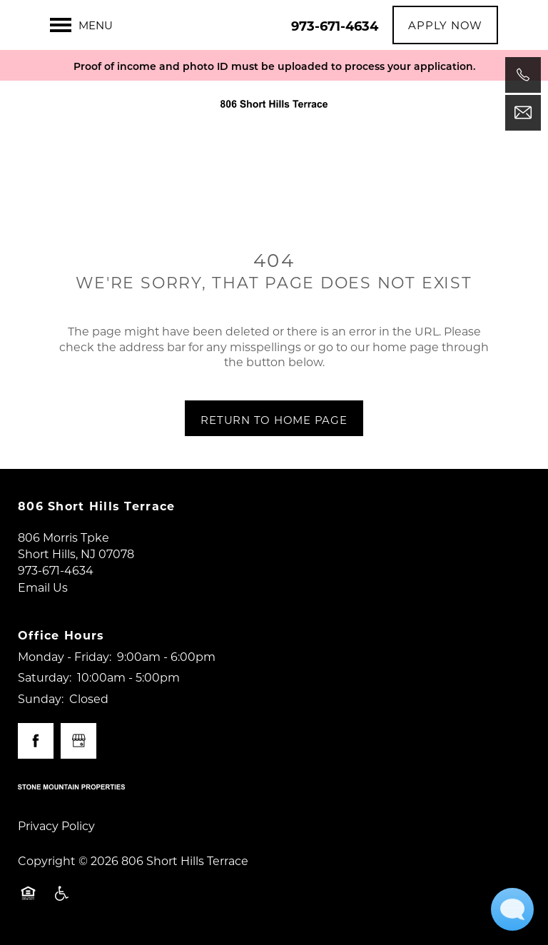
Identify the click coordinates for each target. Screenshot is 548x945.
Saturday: (44, 676)
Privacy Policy (56, 825)
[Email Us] (523, 113)
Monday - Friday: (64, 656)
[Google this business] (78, 741)
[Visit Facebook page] (36, 741)
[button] (445, 25)
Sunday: (41, 698)
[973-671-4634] (523, 75)
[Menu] (81, 25)
